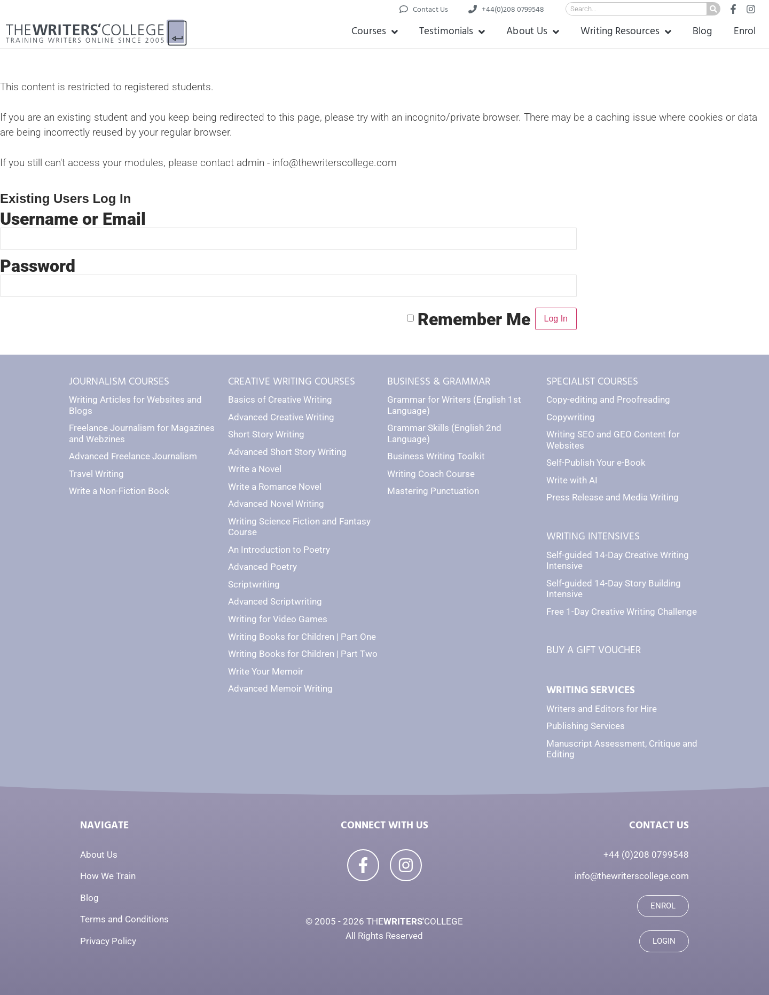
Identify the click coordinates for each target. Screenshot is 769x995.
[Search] (713, 9)
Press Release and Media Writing (612, 497)
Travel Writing (96, 473)
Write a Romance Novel (274, 486)
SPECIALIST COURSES (592, 381)
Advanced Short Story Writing (287, 451)
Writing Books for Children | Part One (302, 636)
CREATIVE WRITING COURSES (291, 381)
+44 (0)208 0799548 (646, 854)
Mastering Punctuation (433, 490)
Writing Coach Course (431, 473)
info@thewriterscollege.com (632, 876)
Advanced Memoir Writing (280, 688)
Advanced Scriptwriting (275, 601)
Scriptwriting (254, 584)
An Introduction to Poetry (279, 549)
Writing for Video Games (277, 619)
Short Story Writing (266, 434)
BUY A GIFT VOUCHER (593, 650)
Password (37, 266)
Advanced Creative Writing (281, 417)
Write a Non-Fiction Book (119, 490)
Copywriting (570, 417)
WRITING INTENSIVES (593, 536)
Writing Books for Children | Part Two (303, 653)
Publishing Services (585, 725)
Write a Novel (254, 469)
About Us (532, 31)
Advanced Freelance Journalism (133, 456)
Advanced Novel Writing (276, 503)
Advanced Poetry (262, 566)
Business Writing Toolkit (436, 456)
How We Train (108, 876)
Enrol (745, 31)
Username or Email (73, 219)
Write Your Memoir (265, 671)
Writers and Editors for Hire (601, 708)
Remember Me (474, 319)
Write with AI (572, 480)
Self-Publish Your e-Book (596, 462)
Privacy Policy (108, 941)
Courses (374, 31)
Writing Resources (625, 31)
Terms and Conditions (124, 919)
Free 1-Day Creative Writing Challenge (621, 611)
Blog (702, 31)
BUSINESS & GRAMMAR (438, 381)
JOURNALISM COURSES (119, 381)
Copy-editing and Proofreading (608, 399)
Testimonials (452, 31)
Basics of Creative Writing (280, 399)
